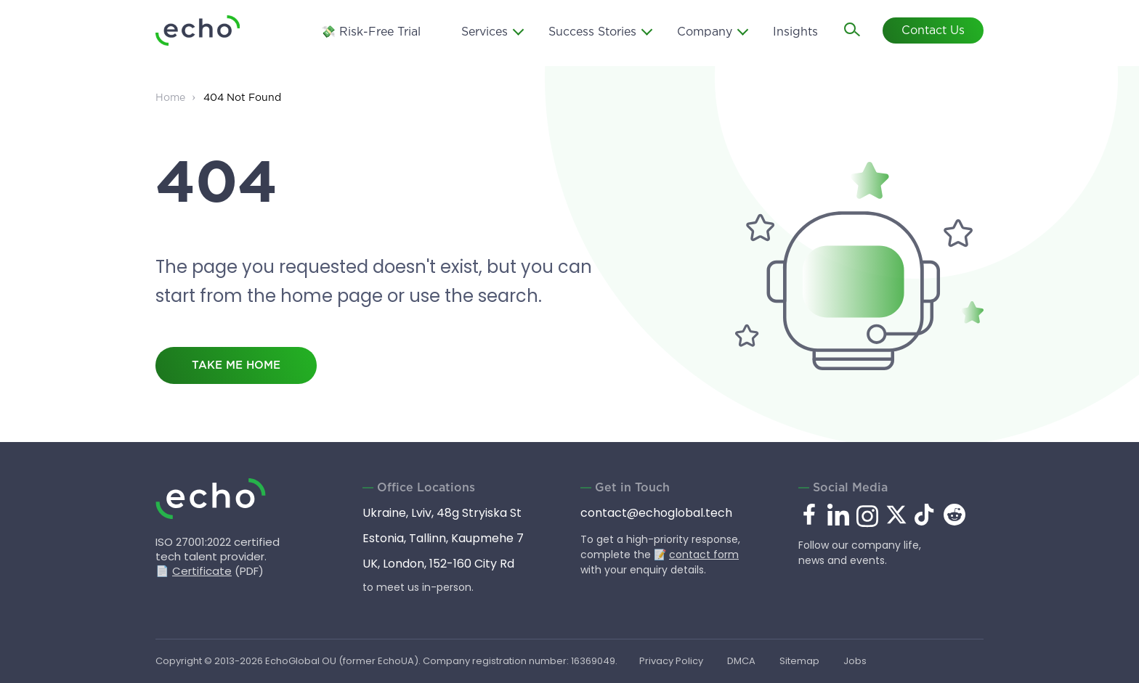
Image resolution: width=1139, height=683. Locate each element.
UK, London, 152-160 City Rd (438, 563)
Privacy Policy (671, 661)
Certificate (202, 570)
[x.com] (896, 521)
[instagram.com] (867, 524)
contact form (704, 554)
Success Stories (592, 32)
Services (484, 32)
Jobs (855, 661)
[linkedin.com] (838, 524)
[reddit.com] (954, 521)
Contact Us (933, 30)
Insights (795, 32)
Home (170, 98)
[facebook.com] (809, 515)
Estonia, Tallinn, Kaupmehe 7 (443, 538)
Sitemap (799, 661)
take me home (236, 365)
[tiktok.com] (925, 521)
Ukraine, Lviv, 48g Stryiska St (442, 512)
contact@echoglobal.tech (656, 512)
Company (704, 32)
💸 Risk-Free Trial (371, 32)
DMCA (741, 661)
